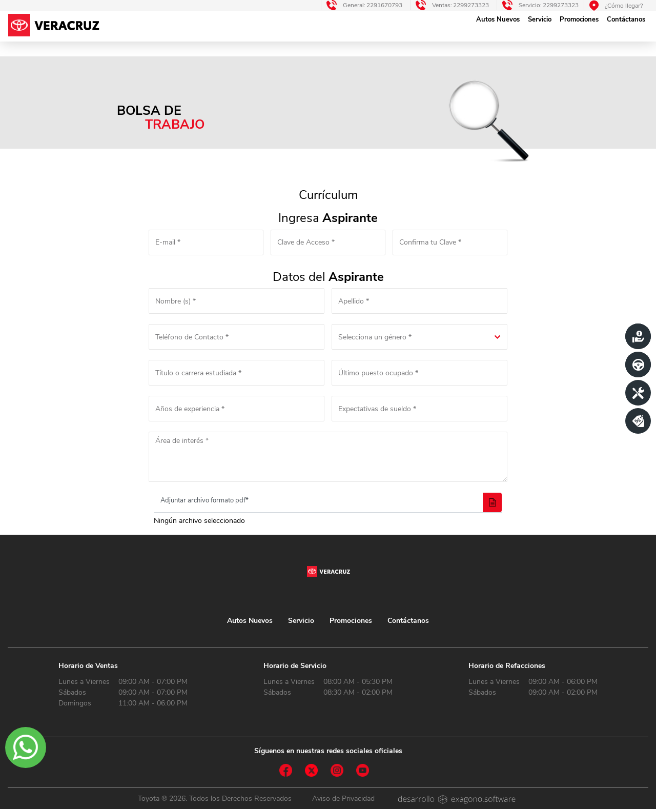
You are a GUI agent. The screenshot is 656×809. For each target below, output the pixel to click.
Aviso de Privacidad (343, 798)
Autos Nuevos (498, 19)
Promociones (579, 19)
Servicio (539, 19)
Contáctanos (626, 19)
